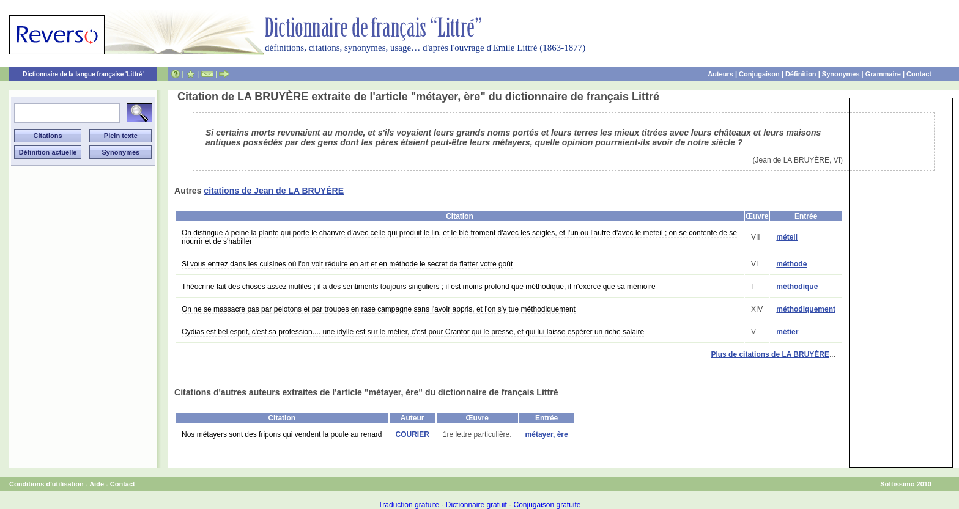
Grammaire (883, 74)
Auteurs (720, 74)
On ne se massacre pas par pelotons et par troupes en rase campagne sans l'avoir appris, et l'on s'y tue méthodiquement (379, 309)
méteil (787, 237)
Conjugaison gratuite (546, 504)
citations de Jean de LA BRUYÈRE (274, 191)
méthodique (797, 286)
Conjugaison (759, 74)
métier (787, 332)
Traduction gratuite (408, 504)
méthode (791, 264)
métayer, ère (546, 434)
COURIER (412, 434)
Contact (918, 74)
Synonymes (841, 74)
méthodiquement (805, 309)
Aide (96, 484)
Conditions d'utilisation (46, 484)
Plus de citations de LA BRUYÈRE (770, 354)
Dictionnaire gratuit (476, 504)
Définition (800, 74)
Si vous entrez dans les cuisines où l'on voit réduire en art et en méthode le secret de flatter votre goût (347, 264)
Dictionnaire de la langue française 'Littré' (83, 74)
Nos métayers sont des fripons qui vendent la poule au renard (282, 434)
